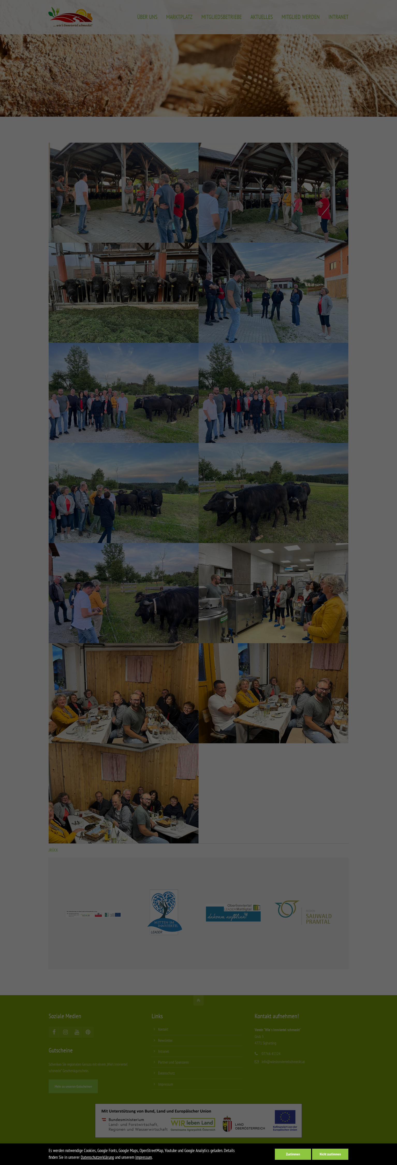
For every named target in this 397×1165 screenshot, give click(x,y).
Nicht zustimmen (330, 1154)
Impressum (143, 1157)
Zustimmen (293, 1154)
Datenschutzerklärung (97, 1157)
